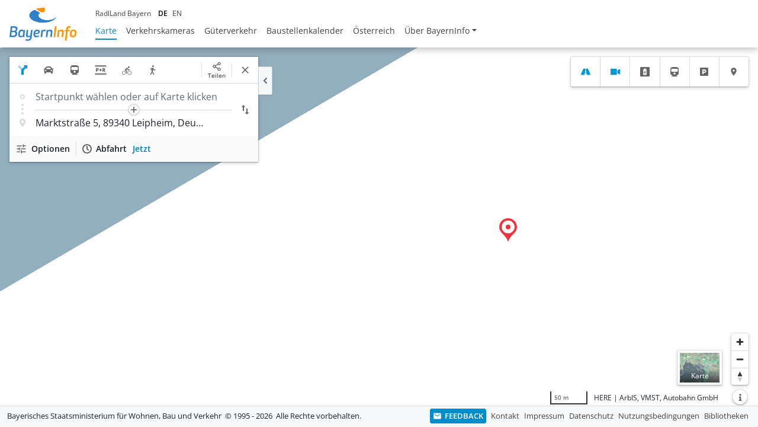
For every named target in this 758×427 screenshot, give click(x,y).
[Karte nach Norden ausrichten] (740, 376)
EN (177, 13)
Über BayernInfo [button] (437, 30)
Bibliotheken (726, 415)
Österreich (374, 30)
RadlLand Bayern (123, 13)
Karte (106, 30)
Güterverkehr (230, 30)
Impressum (544, 415)
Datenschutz (591, 415)
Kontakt (505, 415)
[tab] (585, 72)
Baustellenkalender (304, 30)
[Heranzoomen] (740, 341)
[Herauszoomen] (740, 359)
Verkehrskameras (160, 30)
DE (163, 13)
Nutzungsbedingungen (658, 415)
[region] (379, 226)
